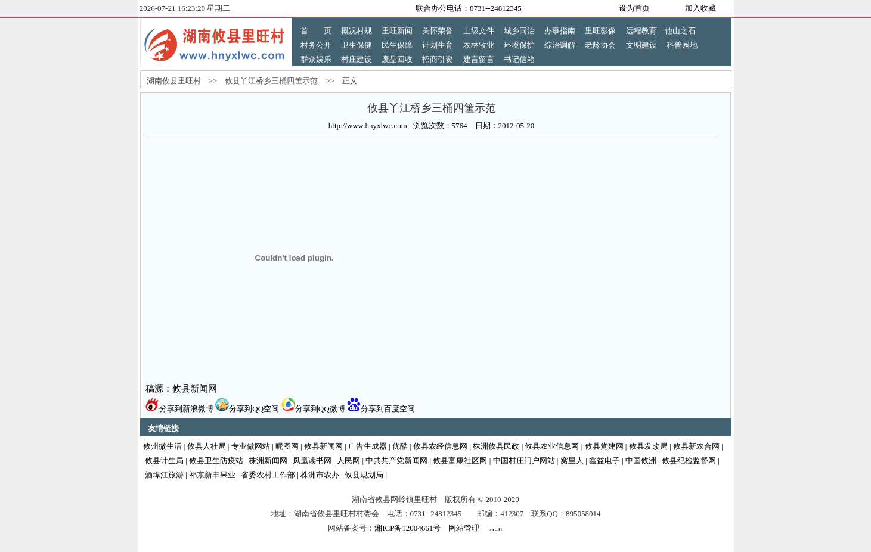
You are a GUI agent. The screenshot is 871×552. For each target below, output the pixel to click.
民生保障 (397, 45)
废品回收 (397, 59)
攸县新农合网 (696, 446)
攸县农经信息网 (440, 446)
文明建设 (641, 45)
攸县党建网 (604, 446)
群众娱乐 (315, 59)
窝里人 (572, 460)
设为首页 (634, 8)
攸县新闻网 (323, 446)
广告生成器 (367, 446)
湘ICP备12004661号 (407, 527)
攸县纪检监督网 (689, 460)
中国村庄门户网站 (524, 460)
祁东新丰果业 (212, 474)
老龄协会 (600, 45)
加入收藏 (700, 8)
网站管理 (463, 527)
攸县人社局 (206, 446)
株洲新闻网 (268, 460)
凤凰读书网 (312, 460)
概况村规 (356, 30)
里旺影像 (600, 30)
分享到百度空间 (381, 408)
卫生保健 (356, 45)
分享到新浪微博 (179, 408)
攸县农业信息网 (552, 446)
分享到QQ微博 (313, 408)
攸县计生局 (164, 460)
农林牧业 (478, 45)
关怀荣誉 (437, 30)
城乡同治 (519, 30)
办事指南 (559, 30)
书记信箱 (519, 59)
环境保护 (519, 45)
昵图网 (287, 446)
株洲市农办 (319, 474)
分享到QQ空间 (247, 408)
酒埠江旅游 (164, 474)
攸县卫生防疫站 (216, 460)
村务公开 (315, 45)
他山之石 (680, 30)
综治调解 (559, 45)
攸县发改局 (648, 446)
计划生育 (437, 45)
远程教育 (641, 30)
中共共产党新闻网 (396, 460)
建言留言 (478, 59)
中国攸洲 (640, 460)
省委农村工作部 (268, 474)
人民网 (348, 460)
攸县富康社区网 (460, 460)
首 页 (315, 30)
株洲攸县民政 (496, 446)
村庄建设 (356, 59)
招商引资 (437, 59)
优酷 (400, 446)
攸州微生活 (162, 446)
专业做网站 (250, 446)
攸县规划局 (364, 474)
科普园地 (682, 45)
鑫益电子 (604, 460)
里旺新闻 (397, 30)
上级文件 (478, 30)
